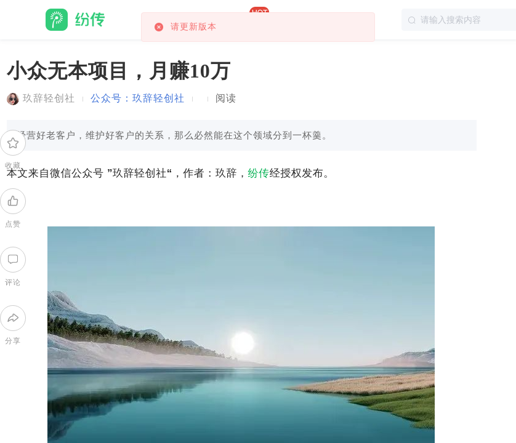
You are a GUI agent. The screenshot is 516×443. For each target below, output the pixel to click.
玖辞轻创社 (49, 98)
